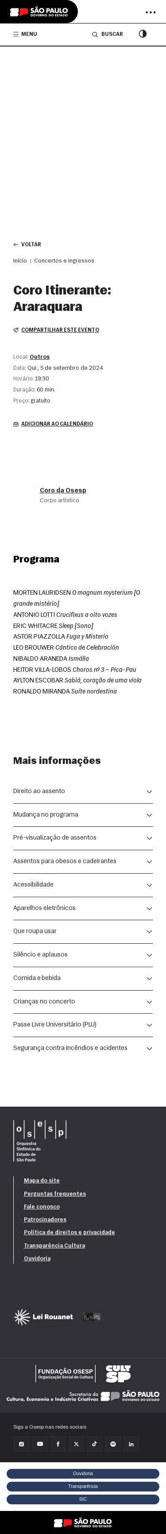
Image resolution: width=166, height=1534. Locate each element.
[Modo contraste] (143, 35)
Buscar (107, 34)
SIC (83, 1499)
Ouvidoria (37, 1259)
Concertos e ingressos (64, 261)
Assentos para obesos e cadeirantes (64, 861)
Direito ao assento (39, 791)
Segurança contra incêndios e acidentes (70, 1048)
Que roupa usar (35, 931)
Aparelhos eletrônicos (44, 908)
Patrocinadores (45, 1220)
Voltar (27, 245)
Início (20, 261)
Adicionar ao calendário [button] (53, 424)
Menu (25, 34)
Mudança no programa (45, 815)
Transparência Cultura (54, 1246)
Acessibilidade (33, 885)
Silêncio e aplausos (40, 955)
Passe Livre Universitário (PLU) (55, 1025)
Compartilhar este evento (56, 330)
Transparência (83, 1486)
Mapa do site (42, 1181)
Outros (40, 357)
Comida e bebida (37, 978)
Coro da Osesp (63, 491)
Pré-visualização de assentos (55, 838)
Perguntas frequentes (55, 1194)
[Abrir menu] (150, 12)
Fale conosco (42, 1207)
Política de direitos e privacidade (69, 1233)
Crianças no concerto (44, 1002)
